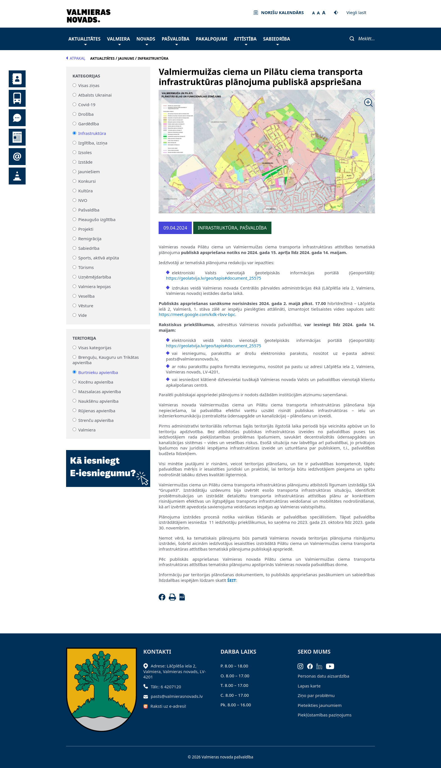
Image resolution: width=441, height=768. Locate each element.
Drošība (86, 114)
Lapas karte (309, 686)
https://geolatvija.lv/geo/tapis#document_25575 (213, 278)
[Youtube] (332, 666)
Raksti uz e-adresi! (168, 706)
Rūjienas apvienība (96, 410)
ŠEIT (231, 580)
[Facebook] (163, 599)
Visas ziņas (88, 85)
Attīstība (245, 40)
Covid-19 (86, 104)
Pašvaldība (175, 40)
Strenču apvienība (96, 420)
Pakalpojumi (211, 39)
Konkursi (87, 181)
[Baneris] (108, 465)
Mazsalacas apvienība (99, 391)
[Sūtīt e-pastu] (147, 696)
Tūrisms (86, 267)
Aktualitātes (84, 40)
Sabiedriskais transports (17, 98)
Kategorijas (86, 76)
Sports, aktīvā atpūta (98, 258)
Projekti (85, 229)
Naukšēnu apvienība (98, 401)
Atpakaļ (75, 58)
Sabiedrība (276, 40)
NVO (82, 200)
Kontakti (17, 78)
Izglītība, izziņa (92, 143)
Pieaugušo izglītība (97, 219)
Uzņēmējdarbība (94, 277)
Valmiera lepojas (94, 286)
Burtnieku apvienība (98, 372)
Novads (145, 40)
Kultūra (85, 190)
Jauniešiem (89, 171)
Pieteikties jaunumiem (17, 156)
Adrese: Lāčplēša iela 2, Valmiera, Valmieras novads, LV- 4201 (174, 671)
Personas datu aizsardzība (323, 676)
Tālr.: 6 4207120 (166, 686)
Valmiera (118, 40)
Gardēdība (88, 123)
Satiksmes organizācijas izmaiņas (17, 176)
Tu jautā (17, 117)
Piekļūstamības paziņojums (324, 715)
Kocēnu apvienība (95, 381)
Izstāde (85, 162)
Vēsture (85, 305)
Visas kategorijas (94, 347)
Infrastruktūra (92, 133)
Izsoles (85, 152)
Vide (82, 315)
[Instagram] (302, 666)
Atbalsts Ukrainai (95, 95)
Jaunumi (17, 137)
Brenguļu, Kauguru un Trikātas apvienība (106, 360)
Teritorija (84, 338)
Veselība (86, 296)
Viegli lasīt (356, 12)
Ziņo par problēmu (316, 695)
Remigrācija (90, 238)
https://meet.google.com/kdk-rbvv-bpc (197, 314)
